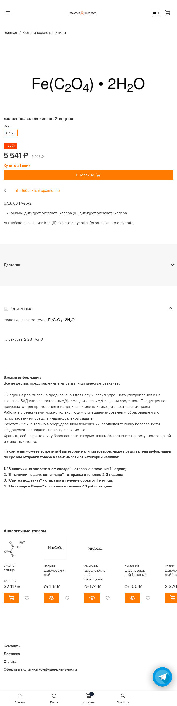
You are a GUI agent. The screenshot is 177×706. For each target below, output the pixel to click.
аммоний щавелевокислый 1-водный (135, 570)
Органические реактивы (44, 32)
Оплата (10, 661)
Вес (7, 126)
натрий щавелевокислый (54, 570)
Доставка (12, 653)
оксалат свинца (10, 567)
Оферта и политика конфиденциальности (40, 669)
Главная (10, 32)
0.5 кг (10, 133)
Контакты (12, 645)
